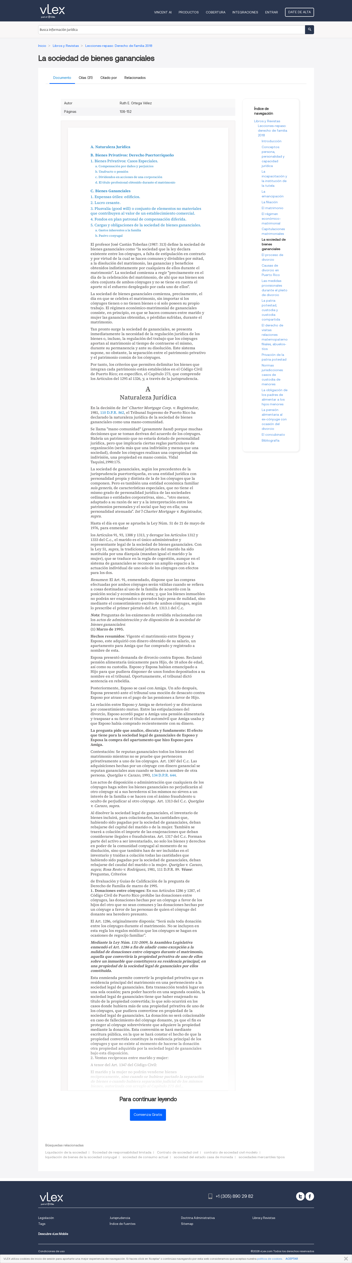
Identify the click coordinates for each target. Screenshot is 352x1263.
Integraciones (245, 12)
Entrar (271, 12)
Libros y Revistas (267, 121)
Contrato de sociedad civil (177, 1152)
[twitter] (300, 1196)
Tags (41, 1224)
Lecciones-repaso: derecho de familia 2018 (272, 130)
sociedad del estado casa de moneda (203, 1157)
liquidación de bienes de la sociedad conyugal (81, 1157)
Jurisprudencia (120, 1218)
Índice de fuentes (122, 1224)
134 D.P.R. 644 (164, 775)
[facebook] (310, 1196)
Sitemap (187, 1224)
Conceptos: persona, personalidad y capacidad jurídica (273, 156)
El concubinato (273, 434)
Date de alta (299, 12)
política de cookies (269, 1258)
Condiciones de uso (51, 1251)
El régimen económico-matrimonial (271, 218)
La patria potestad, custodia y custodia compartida (271, 310)
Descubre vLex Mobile (53, 1234)
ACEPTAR (292, 1258)
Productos (189, 12)
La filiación (270, 202)
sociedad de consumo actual (145, 1157)
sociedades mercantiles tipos (262, 1157)
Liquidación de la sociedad (66, 1152)
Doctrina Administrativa (198, 1218)
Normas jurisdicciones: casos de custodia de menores (272, 374)
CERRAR (345, 1258)
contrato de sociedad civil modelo (231, 1152)
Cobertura (215, 12)
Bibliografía (270, 440)
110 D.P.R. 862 (112, 412)
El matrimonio (272, 208)
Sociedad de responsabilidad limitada (121, 1152)
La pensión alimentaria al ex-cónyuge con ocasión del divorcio (274, 419)
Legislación (46, 1218)
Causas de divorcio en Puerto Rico (271, 270)
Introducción (272, 141)
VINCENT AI (163, 12)
